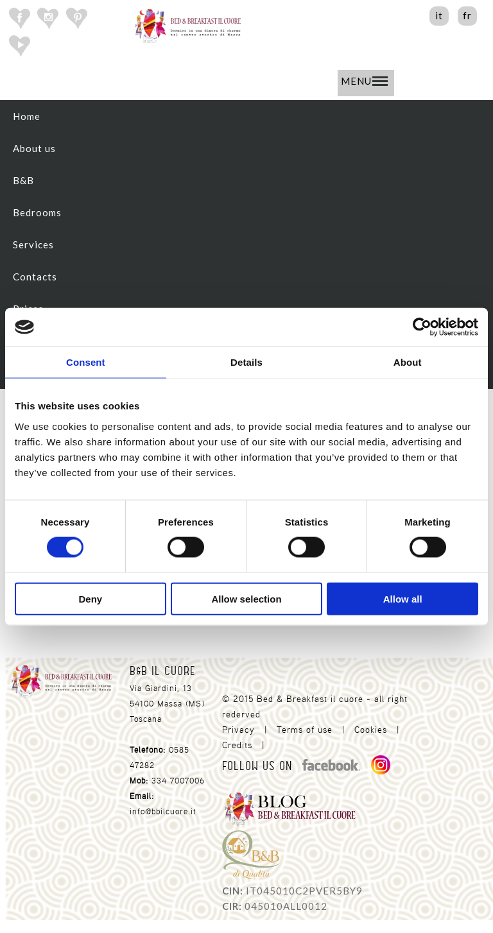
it (439, 15)
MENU (364, 81)
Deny (90, 598)
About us (34, 148)
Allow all (402, 598)
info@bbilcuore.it (163, 811)
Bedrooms (37, 212)
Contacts (35, 276)
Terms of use (305, 729)
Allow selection (246, 598)
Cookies (370, 729)
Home (26, 116)
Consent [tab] (85, 362)
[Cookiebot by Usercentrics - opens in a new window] (422, 327)
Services (33, 244)
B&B (23, 180)
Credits (237, 745)
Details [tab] (246, 362)
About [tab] (408, 362)
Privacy (238, 729)
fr (467, 15)
